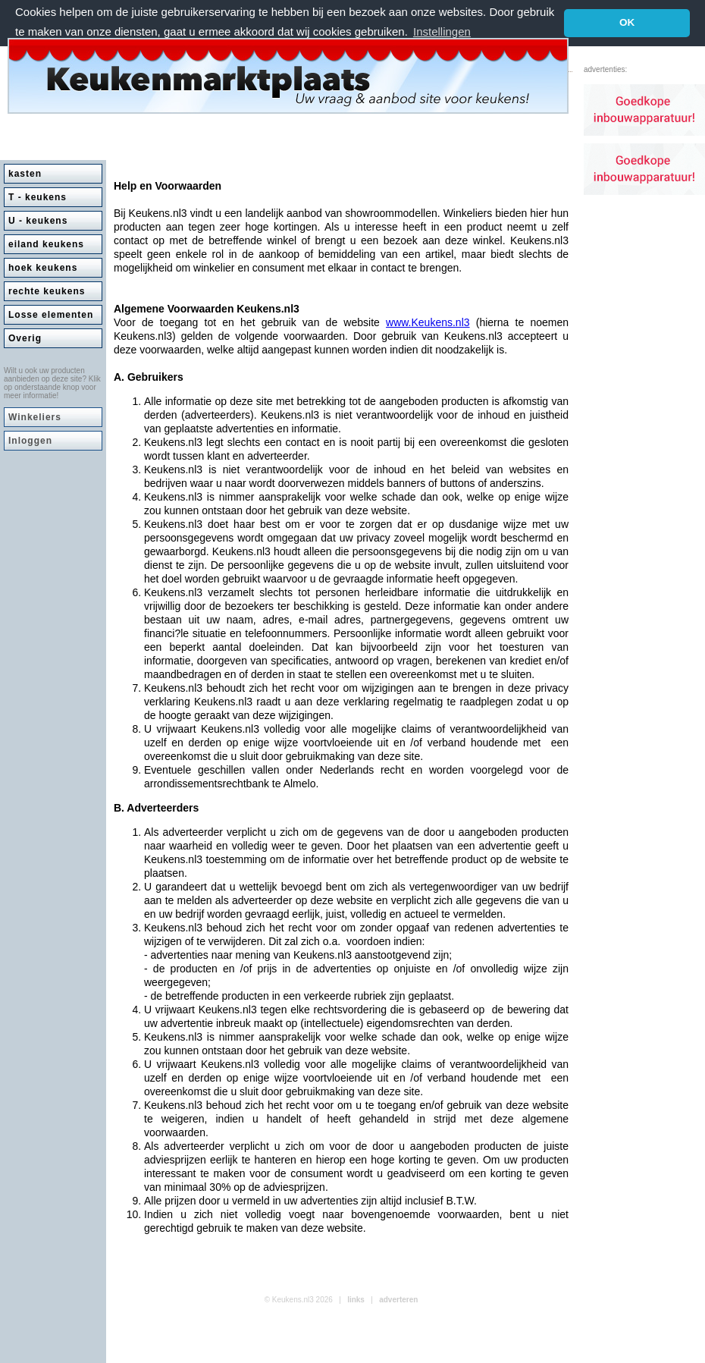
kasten (25, 173)
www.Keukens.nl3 (428, 322)
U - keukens (37, 220)
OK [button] (626, 22)
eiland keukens (46, 244)
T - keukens (37, 197)
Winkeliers (34, 417)
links (356, 1299)
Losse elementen (50, 314)
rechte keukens (46, 291)
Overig (25, 338)
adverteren (398, 1299)
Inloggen (30, 440)
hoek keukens (42, 267)
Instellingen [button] (442, 31)
